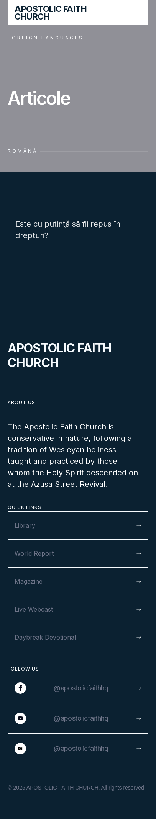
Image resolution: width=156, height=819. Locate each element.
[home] (63, 12)
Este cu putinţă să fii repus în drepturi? (67, 229)
